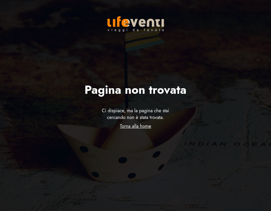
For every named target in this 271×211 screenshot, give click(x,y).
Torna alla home (135, 126)
